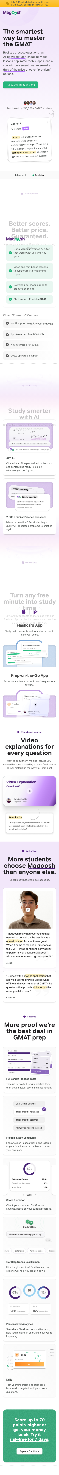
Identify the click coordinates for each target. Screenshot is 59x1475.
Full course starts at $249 (20, 85)
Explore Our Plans (29, 1451)
